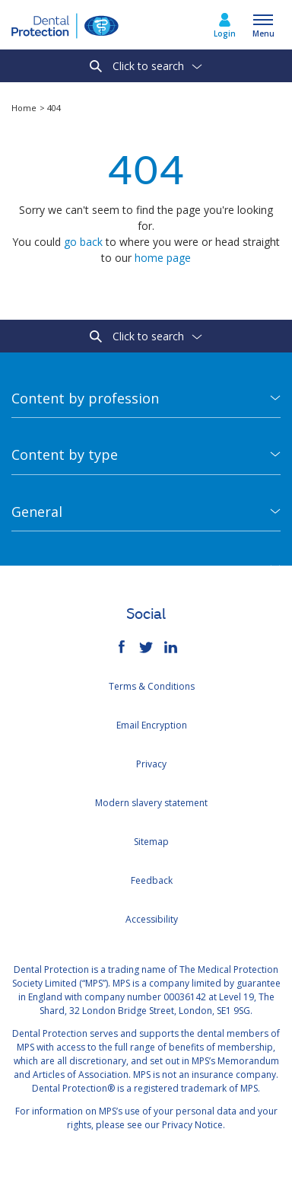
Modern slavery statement (151, 802)
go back (83, 241)
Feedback (152, 880)
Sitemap (151, 841)
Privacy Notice (192, 1124)
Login (225, 33)
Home (25, 107)
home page (163, 257)
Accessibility (151, 919)
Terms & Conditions (152, 686)
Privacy (151, 763)
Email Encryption (151, 725)
